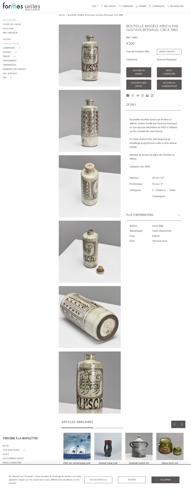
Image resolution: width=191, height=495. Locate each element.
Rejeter (132, 480)
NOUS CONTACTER (12, 463)
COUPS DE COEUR (12, 24)
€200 (130, 44)
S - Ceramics (158, 190)
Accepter (165, 480)
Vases (172, 190)
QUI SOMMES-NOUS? (13, 458)
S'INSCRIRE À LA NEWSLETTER (20, 439)
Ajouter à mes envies (139, 84)
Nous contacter (169, 72)
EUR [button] (94, 6)
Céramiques (158, 196)
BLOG (6, 446)
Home (62, 15)
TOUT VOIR (8, 28)
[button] (12, 48)
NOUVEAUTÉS (9, 20)
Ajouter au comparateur (169, 84)
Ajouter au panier (139, 72)
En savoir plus (98, 480)
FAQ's (6, 454)
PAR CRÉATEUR (10, 33)
